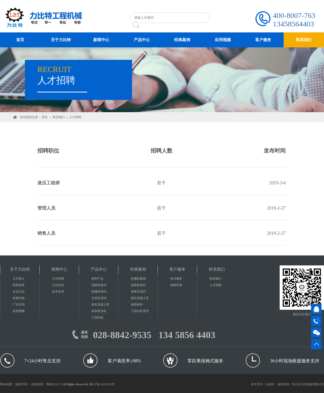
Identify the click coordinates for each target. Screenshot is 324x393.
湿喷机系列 (98, 285)
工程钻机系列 (140, 311)
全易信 (270, 384)
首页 (45, 117)
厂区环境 (19, 304)
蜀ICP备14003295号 (102, 384)
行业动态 (58, 285)
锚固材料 (137, 304)
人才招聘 (75, 117)
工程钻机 (97, 317)
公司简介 (19, 278)
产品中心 (99, 269)
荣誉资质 (19, 285)
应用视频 (19, 311)
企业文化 (19, 291)
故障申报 (176, 285)
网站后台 (53, 384)
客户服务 (177, 269)
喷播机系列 (98, 291)
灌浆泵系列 (138, 291)
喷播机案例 (138, 278)
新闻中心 (59, 269)
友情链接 (37, 384)
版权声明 (21, 384)
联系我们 (59, 117)
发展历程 (19, 298)
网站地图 (6, 384)
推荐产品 (97, 278)
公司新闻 (58, 278)
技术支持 (58, 291)
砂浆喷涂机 (98, 311)
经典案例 (138, 269)
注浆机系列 (98, 298)
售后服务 (176, 278)
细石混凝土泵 (100, 304)
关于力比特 (20, 269)
